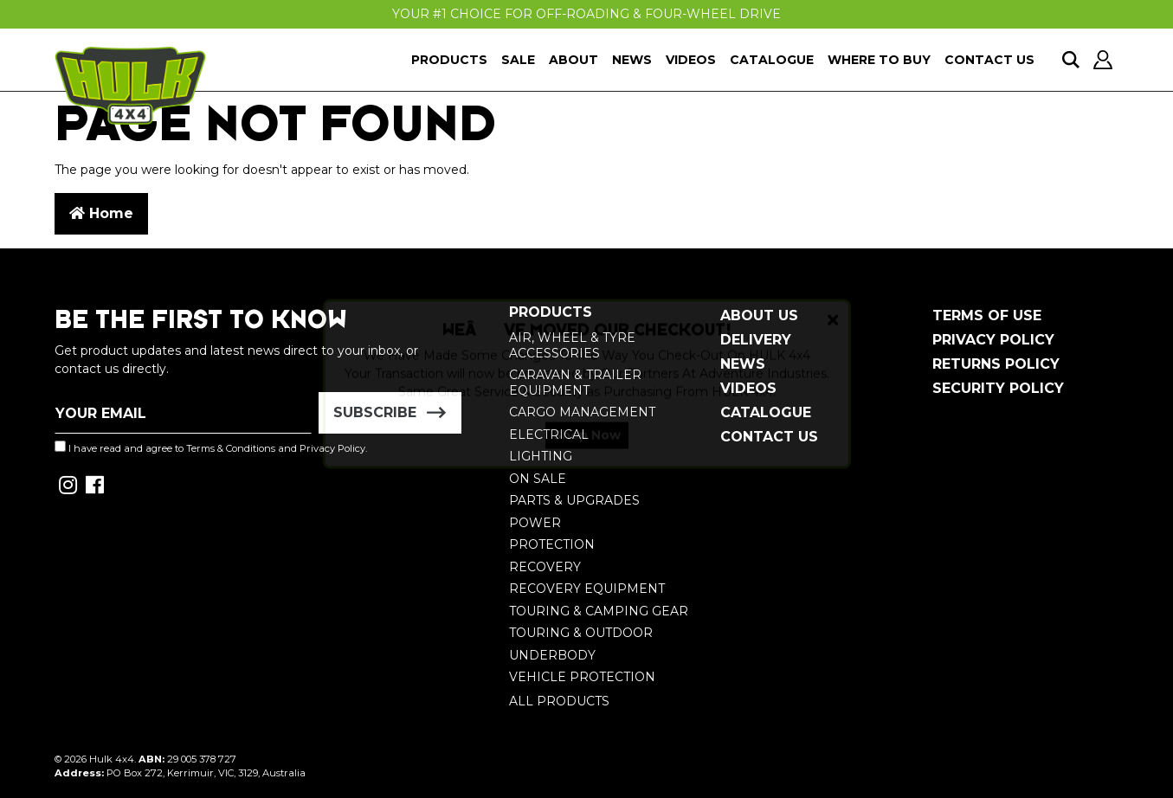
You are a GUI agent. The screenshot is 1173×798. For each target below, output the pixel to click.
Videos (691, 60)
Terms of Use (986, 315)
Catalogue (772, 60)
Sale (518, 60)
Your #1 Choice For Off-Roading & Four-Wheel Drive (586, 14)
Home (101, 213)
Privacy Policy (993, 339)
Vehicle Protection (582, 677)
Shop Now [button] (587, 450)
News (632, 60)
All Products (559, 701)
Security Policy (998, 388)
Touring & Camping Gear (598, 611)
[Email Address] (184, 413)
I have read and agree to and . (211, 447)
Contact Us (989, 60)
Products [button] (449, 60)
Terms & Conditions (230, 448)
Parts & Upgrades (574, 500)
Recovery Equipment (587, 588)
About (573, 60)
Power (535, 523)
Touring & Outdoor (581, 632)
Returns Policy (996, 364)
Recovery (545, 567)
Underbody (552, 655)
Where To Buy (879, 60)
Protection (552, 544)
